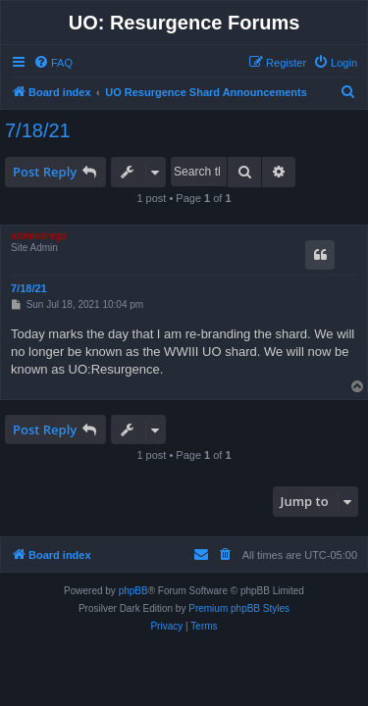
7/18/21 (38, 130)
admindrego (39, 235)
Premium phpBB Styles (238, 608)
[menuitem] (53, 63)
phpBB (133, 590)
